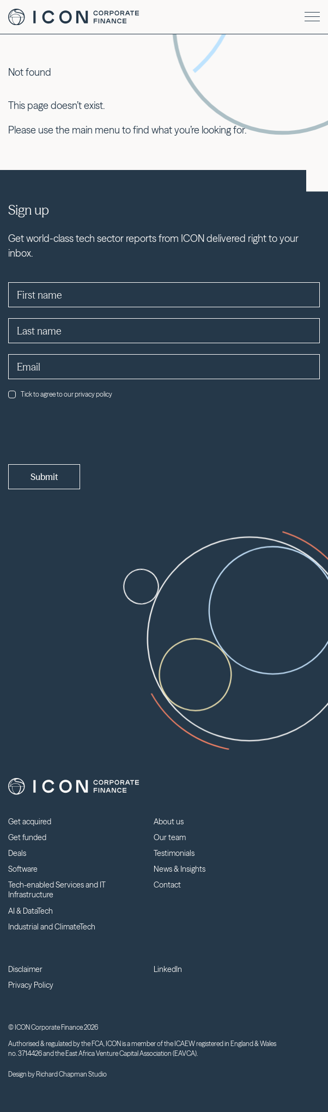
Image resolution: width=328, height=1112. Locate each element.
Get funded (27, 837)
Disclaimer (25, 969)
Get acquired (29, 822)
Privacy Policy (30, 985)
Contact (167, 885)
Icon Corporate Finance (73, 17)
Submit (44, 476)
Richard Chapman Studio (71, 1074)
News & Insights (179, 869)
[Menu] (312, 16)
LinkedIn (168, 969)
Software (23, 869)
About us (169, 822)
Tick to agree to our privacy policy (60, 394)
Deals (17, 853)
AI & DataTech (30, 911)
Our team (170, 837)
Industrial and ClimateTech (51, 927)
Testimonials (174, 853)
